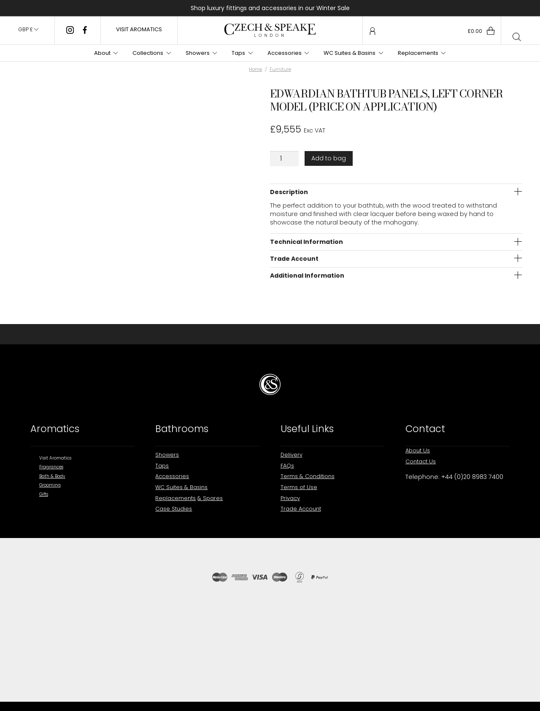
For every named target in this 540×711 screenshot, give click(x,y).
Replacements (418, 53)
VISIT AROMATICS (139, 29)
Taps (238, 53)
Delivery (291, 454)
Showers (198, 53)
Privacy (290, 498)
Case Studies (173, 508)
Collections (147, 53)
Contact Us (420, 461)
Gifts (43, 494)
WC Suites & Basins (349, 53)
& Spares (210, 498)
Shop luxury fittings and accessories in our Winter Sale (270, 8)
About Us (417, 450)
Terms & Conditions (308, 476)
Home (255, 69)
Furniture (280, 69)
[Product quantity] (284, 158)
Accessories (284, 53)
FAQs (287, 465)
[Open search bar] (517, 38)
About (102, 53)
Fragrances (51, 467)
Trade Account (301, 508)
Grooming (50, 485)
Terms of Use (299, 487)
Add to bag (328, 158)
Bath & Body (52, 476)
